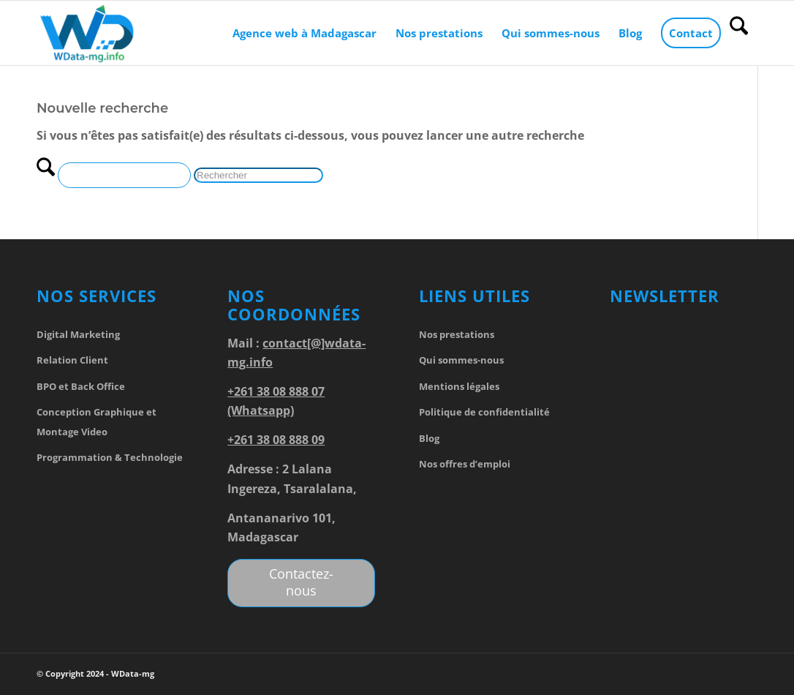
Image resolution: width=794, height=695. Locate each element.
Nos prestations (456, 334)
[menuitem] (304, 33)
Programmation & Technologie (110, 457)
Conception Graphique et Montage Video (96, 421)
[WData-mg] (87, 33)
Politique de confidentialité (484, 411)
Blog (429, 438)
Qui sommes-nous (461, 360)
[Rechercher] (738, 33)
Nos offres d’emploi (464, 463)
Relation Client (72, 360)
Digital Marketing (78, 334)
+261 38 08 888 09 (276, 440)
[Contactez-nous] (301, 583)
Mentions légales (459, 386)
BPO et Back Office (81, 386)
